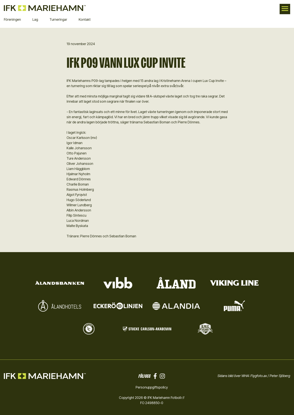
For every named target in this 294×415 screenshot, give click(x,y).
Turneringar (58, 19)
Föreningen (12, 19)
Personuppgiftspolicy (152, 387)
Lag (35, 19)
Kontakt (85, 19)
